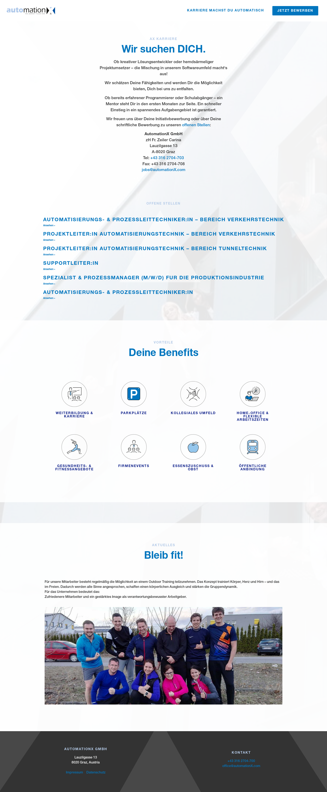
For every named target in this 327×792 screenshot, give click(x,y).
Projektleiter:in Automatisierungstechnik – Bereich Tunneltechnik (155, 249)
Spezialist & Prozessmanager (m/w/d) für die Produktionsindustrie (153, 278)
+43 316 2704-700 (241, 761)
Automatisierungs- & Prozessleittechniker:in (118, 292)
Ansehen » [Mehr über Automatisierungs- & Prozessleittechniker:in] (49, 298)
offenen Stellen (196, 125)
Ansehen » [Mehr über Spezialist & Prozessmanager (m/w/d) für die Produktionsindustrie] (49, 284)
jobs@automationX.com (163, 170)
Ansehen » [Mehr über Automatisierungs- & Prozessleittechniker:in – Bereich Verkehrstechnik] (49, 225)
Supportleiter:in (71, 263)
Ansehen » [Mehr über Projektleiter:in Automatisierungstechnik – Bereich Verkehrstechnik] (49, 240)
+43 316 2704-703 (167, 158)
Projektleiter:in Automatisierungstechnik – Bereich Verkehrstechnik (159, 234)
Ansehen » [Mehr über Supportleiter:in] (49, 269)
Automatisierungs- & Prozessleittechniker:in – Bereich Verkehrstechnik (163, 220)
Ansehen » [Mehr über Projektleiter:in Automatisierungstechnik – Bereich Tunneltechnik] (49, 255)
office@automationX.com (241, 766)
